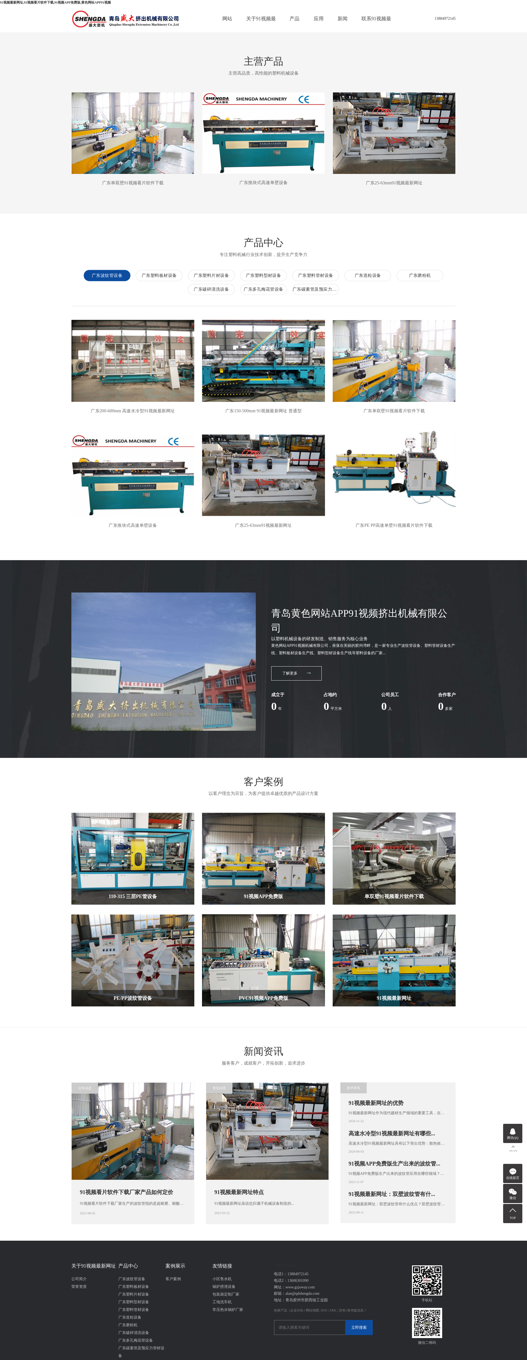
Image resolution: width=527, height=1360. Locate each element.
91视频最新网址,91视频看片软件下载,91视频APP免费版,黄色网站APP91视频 (55, 2)
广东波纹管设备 (389, 271)
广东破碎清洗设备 (492, 285)
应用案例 (319, 24)
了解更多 (296, 669)
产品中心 (294, 24)
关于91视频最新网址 (261, 24)
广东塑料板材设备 (442, 271)
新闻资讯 (342, 24)
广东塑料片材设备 (494, 271)
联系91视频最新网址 (376, 24)
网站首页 (227, 24)
